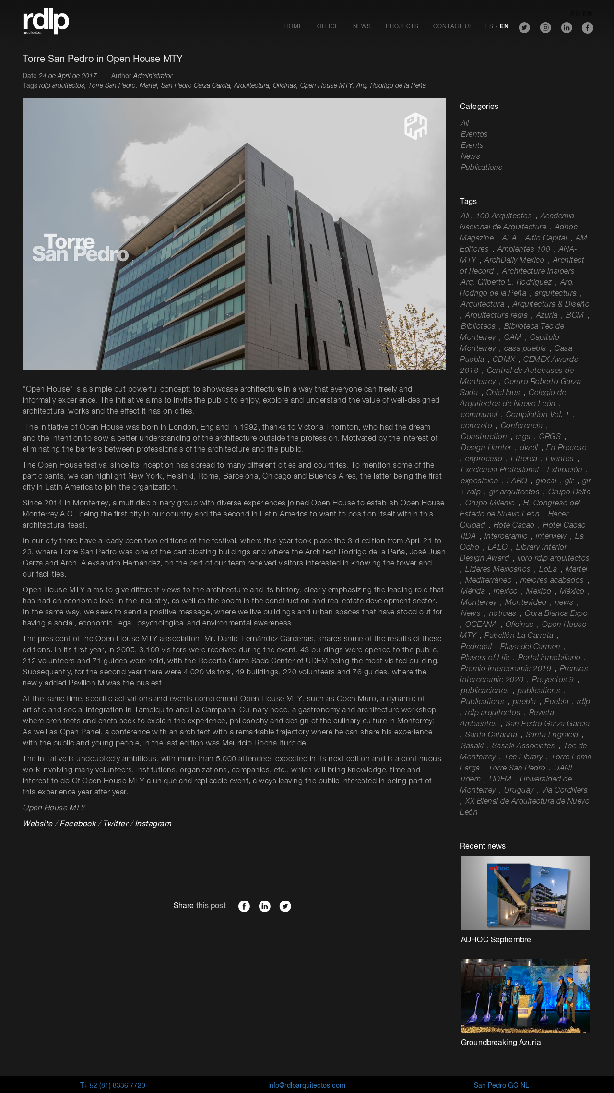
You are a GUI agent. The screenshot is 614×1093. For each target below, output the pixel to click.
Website (38, 824)
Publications (481, 168)
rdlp (583, 702)
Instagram (153, 824)
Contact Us (453, 27)
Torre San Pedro (517, 768)
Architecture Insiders (538, 272)
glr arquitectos (514, 492)
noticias (503, 614)
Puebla (556, 702)
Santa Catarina (491, 735)
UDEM (500, 779)
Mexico (538, 592)
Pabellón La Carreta (519, 636)
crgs (523, 437)
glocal (546, 481)
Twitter (115, 824)
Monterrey (479, 603)
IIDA (468, 536)
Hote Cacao (514, 525)
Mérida (473, 592)
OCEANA (481, 625)
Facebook (77, 824)
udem (471, 779)
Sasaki (472, 746)
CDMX (504, 360)
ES (489, 27)
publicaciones (485, 691)
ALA (509, 238)
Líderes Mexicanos (498, 570)
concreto (476, 426)
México (572, 592)
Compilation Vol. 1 (538, 415)
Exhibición (565, 470)
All (465, 124)
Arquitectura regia (496, 316)
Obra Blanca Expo (556, 614)
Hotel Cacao (564, 525)
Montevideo (525, 603)
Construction (484, 437)
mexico (506, 592)
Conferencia (522, 426)
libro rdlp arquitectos (554, 559)
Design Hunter (486, 448)
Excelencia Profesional (500, 470)
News (362, 27)
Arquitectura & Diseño (551, 305)
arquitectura (556, 294)
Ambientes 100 (524, 249)
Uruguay (519, 790)
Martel (577, 570)
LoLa (548, 570)
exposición (479, 481)
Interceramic (506, 536)
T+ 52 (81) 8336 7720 (112, 1085)
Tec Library (523, 757)
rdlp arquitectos (492, 713)
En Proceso (566, 448)
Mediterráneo (488, 581)
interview (551, 536)
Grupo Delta (569, 492)
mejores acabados (552, 581)
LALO (498, 548)
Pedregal (476, 647)
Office (328, 27)
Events (472, 146)
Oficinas (520, 625)
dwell (529, 448)
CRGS (550, 437)
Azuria (547, 316)
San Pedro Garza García (548, 724)
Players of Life (485, 658)
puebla (524, 702)
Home (293, 27)
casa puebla (525, 349)
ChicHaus (503, 393)
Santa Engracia (552, 735)
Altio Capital (546, 238)
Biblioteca (478, 327)
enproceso (484, 459)
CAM (513, 338)
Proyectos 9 (553, 680)
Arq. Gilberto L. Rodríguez (506, 283)
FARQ (517, 481)
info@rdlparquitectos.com (306, 1085)
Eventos (474, 135)
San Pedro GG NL (501, 1085)
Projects (402, 27)
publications (539, 691)
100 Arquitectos (504, 216)
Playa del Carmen (530, 647)
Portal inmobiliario (549, 658)
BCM (575, 316)
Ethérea (524, 459)
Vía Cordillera (565, 790)
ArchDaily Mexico (514, 260)
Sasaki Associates (523, 746)
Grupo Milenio (490, 503)
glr (569, 481)
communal (479, 415)
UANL (564, 768)
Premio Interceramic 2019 (506, 669)
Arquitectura (482, 305)
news (564, 603)
